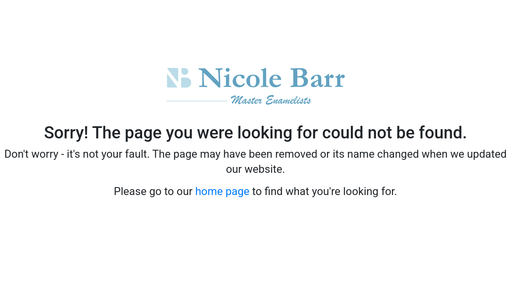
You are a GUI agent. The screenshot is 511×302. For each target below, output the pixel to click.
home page (222, 191)
